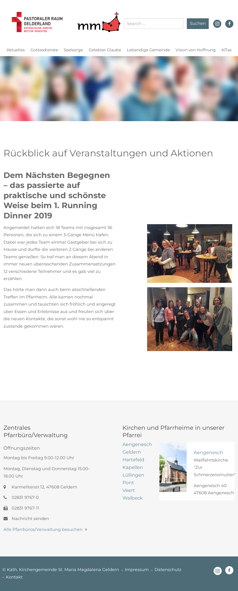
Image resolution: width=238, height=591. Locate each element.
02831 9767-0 (21, 497)
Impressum (137, 569)
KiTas (226, 50)
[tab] (137, 444)
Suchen (198, 23)
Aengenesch (208, 452)
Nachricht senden (26, 518)
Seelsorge (73, 50)
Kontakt (14, 577)
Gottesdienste (44, 50)
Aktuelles (16, 50)
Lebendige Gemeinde (148, 50)
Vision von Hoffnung (195, 50)
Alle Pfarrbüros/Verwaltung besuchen (43, 529)
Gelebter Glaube (105, 50)
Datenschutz (168, 569)
